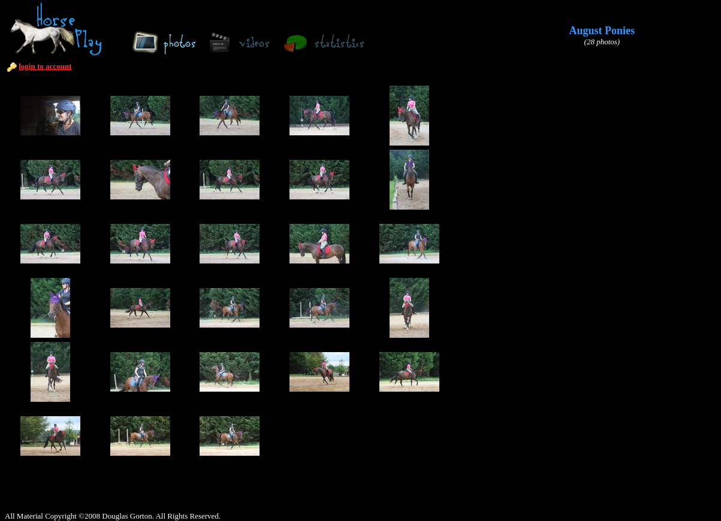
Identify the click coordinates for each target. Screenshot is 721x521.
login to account (45, 66)
